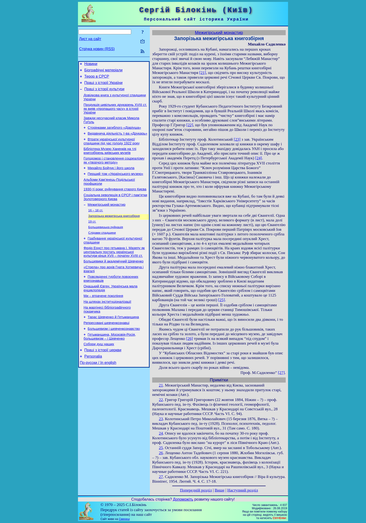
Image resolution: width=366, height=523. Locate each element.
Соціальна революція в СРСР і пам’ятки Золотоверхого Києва (115, 209)
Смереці (124, 519)
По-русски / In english (98, 390)
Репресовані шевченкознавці (106, 346)
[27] (281, 372)
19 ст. (92, 236)
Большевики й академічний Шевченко (114, 279)
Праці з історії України (103, 85)
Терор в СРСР (96, 78)
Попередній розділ (196, 490)
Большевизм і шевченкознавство (114, 353)
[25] (221, 300)
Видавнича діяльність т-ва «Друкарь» (117, 140)
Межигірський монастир (107, 218)
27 (161, 476)
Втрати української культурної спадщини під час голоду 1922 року (112, 149)
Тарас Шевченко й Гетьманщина (113, 340)
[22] (189, 125)
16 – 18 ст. (95, 224)
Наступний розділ (242, 490)
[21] (202, 72)
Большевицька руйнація (105, 242)
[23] (237, 139)
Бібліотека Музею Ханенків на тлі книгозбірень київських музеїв (110, 159)
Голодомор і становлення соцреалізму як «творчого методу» (114, 169)
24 (161, 433)
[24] (258, 158)
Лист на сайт (90, 39)
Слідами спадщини (102, 248)
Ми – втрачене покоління (103, 316)
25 (161, 448)
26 (161, 453)
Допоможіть (183, 499)
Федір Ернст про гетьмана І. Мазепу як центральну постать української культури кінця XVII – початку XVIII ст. (114, 269)
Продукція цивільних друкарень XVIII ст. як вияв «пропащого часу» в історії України (115, 113)
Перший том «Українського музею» (115, 184)
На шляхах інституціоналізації (107, 323)
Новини (90, 64)
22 (161, 399)
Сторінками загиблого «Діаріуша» (114, 134)
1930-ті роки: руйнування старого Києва (115, 201)
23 (161, 419)
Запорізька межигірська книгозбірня (114, 230)
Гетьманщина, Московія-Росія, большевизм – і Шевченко (110, 361)
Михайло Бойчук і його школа (111, 178)
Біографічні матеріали (103, 71)
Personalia (93, 383)
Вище (220, 490)
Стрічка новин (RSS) (97, 49)
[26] (189, 338)
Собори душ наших (99, 369)
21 (161, 385)
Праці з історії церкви (102, 376)
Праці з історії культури (104, 92)
